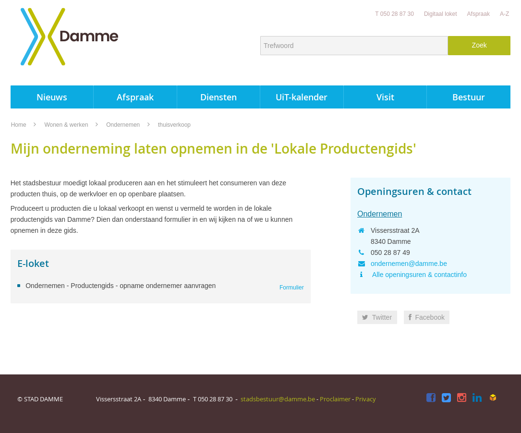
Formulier (291, 287)
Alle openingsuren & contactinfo (419, 274)
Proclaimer (335, 399)
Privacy (365, 399)
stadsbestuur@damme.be (278, 399)
